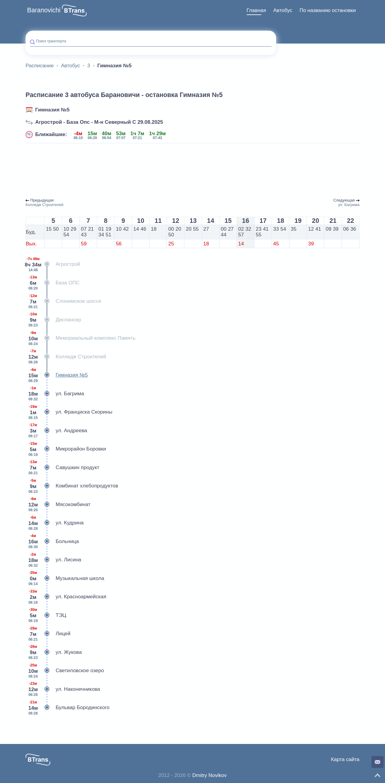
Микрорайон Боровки (66, 449)
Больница (52, 541)
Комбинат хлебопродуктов (72, 486)
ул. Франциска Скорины (69, 412)
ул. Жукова (54, 652)
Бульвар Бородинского (67, 707)
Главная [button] (256, 10)
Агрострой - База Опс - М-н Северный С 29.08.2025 (99, 122)
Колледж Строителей (66, 357)
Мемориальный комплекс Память (80, 338)
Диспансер (53, 320)
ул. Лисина (53, 560)
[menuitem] (256, 11)
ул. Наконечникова (63, 689)
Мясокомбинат (58, 504)
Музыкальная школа (65, 578)
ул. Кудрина (55, 523)
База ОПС (53, 283)
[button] (74, 11)
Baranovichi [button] (43, 10)
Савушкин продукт (62, 467)
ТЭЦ (46, 615)
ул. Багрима (55, 393)
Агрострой (53, 264)
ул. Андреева (56, 430)
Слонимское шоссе (63, 301)
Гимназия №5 (52, 110)
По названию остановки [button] (328, 10)
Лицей (48, 633)
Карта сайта (345, 759)
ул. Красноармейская (66, 596)
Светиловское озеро (65, 670)
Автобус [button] (282, 10)
